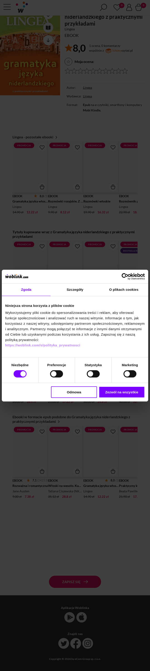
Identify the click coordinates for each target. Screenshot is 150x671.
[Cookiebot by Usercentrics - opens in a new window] (125, 276)
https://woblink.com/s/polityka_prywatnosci (42, 345)
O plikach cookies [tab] (123, 289)
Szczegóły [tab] (75, 289)
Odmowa (74, 392)
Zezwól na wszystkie (121, 392)
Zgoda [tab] (26, 289)
